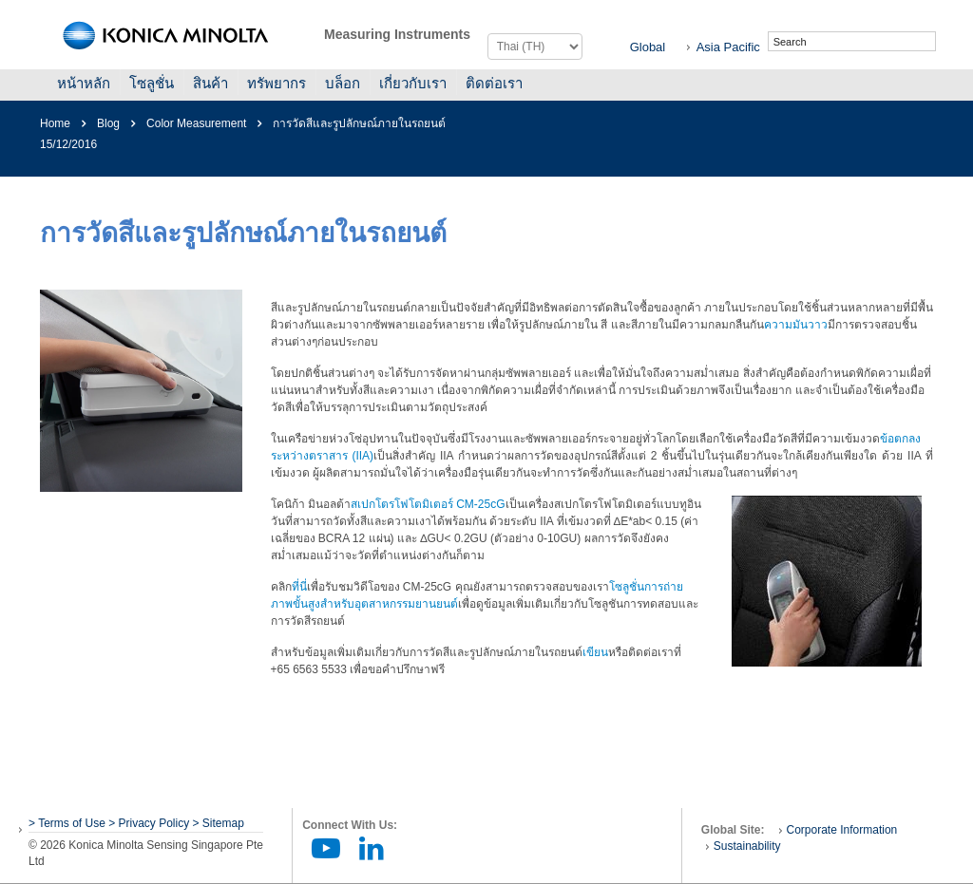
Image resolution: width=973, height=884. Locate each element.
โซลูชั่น (151, 83)
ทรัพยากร (276, 83)
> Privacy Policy (148, 823)
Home (55, 123)
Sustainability (747, 846)
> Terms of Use (68, 823)
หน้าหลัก (83, 83)
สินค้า (210, 83)
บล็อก (342, 83)
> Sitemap (218, 823)
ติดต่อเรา (494, 83)
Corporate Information (842, 830)
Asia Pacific (728, 47)
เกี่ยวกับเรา (413, 83)
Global (648, 47)
